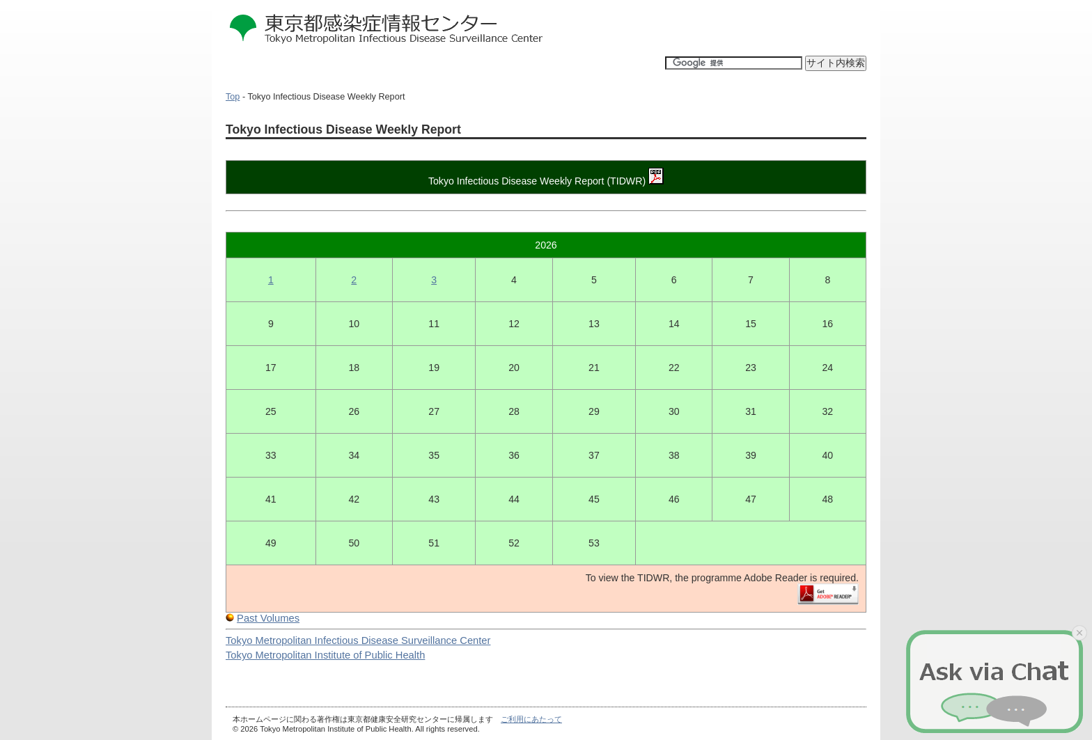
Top (233, 97)
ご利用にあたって (531, 719)
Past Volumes (268, 618)
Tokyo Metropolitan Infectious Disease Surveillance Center (358, 640)
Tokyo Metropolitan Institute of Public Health (325, 655)
